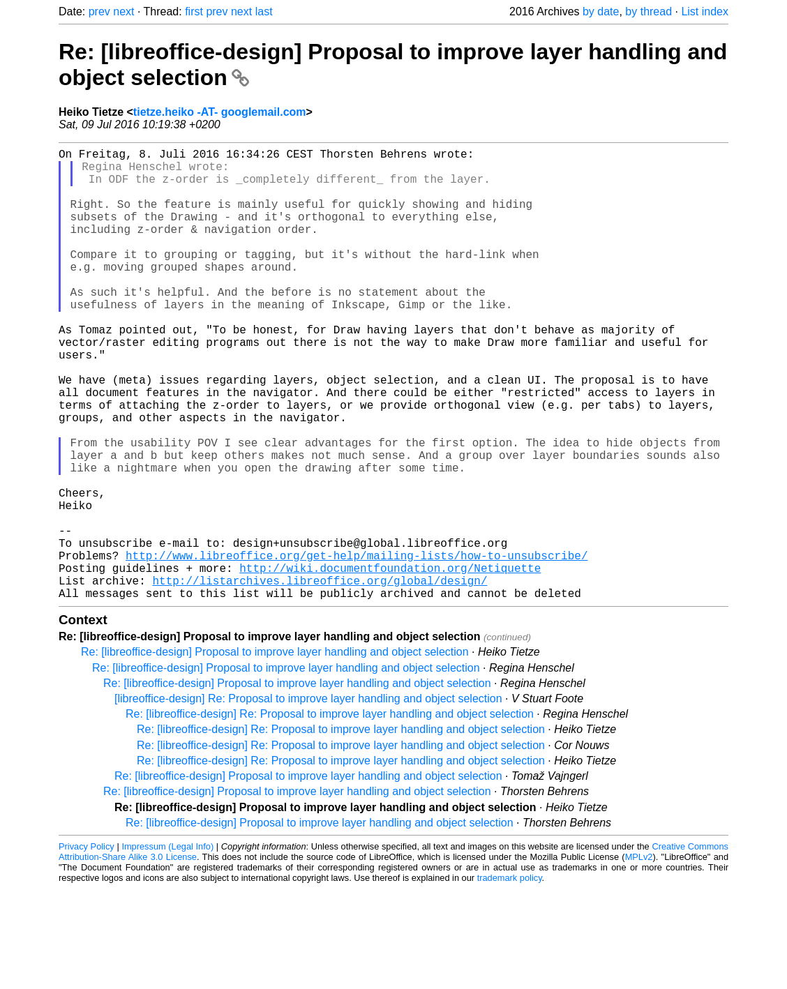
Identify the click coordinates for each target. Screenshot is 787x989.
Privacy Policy (86, 947)
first (194, 11)
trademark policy (509, 978)
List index (704, 11)
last (264, 11)
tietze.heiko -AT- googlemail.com (219, 112)
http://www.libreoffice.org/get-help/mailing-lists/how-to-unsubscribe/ (356, 647)
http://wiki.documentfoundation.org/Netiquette (390, 662)
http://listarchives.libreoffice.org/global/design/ (319, 678)
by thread (648, 11)
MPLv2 (639, 957)
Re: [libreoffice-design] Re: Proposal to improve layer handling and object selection (330, 814)
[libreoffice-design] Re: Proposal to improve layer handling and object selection (308, 799)
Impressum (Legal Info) (167, 947)
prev (99, 11)
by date (601, 11)
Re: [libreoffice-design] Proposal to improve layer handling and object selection (275, 752)
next (123, 11)
